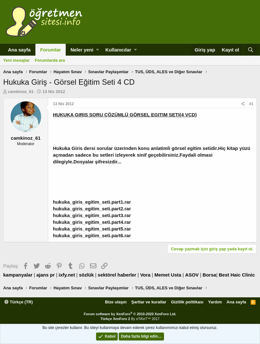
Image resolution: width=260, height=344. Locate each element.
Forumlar (50, 49)
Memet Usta (167, 275)
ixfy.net (67, 275)
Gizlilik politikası (187, 302)
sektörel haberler (117, 275)
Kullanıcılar (118, 49)
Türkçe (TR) (18, 302)
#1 (251, 104)
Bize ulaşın (116, 302)
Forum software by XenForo (130, 314)
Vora (145, 275)
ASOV (192, 275)
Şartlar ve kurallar (149, 302)
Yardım (215, 302)
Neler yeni (82, 49)
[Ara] (251, 50)
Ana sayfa (19, 49)
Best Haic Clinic (237, 275)
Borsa (209, 275)
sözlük (86, 275)
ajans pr (45, 275)
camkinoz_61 (21, 91)
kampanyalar (18, 275)
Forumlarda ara (50, 60)
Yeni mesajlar (16, 60)
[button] (97, 50)
